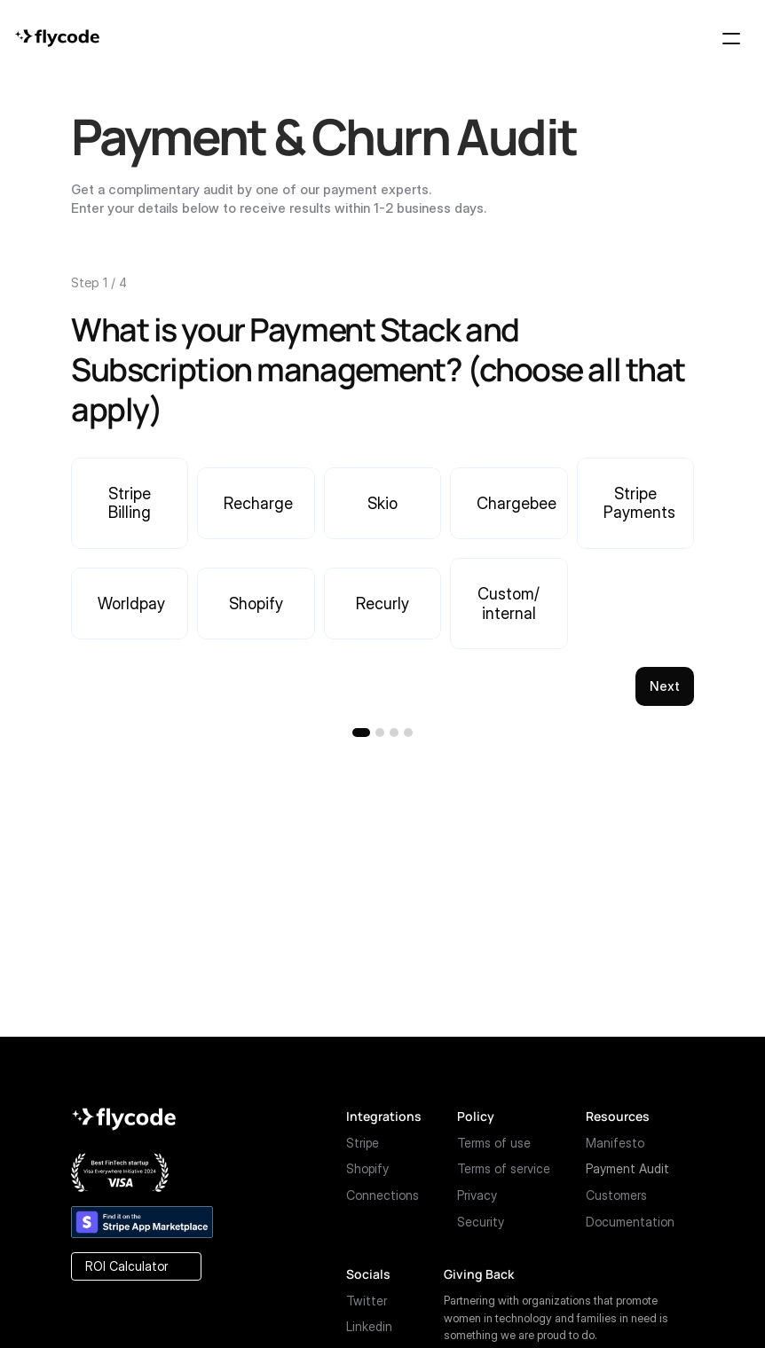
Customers (616, 1195)
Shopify (367, 1168)
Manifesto (615, 1142)
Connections (382, 1195)
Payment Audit (627, 1168)
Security (480, 1221)
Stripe (362, 1142)
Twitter (366, 1300)
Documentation (630, 1221)
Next (664, 686)
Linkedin (369, 1326)
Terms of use (494, 1142)
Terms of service (503, 1168)
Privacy (477, 1195)
